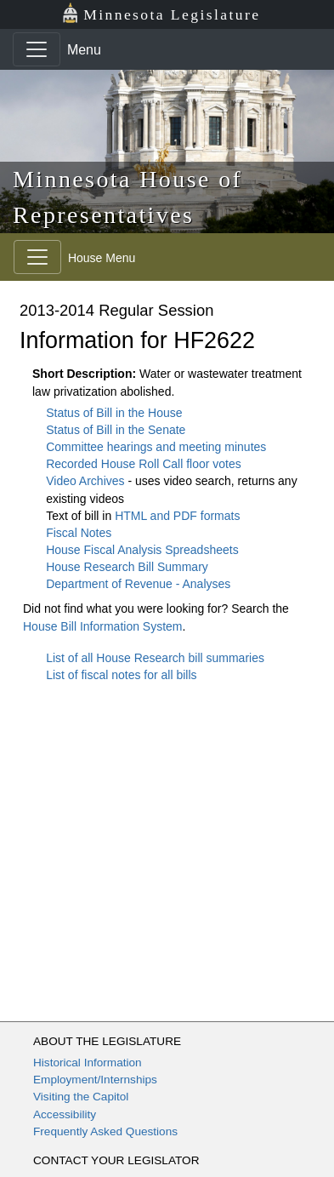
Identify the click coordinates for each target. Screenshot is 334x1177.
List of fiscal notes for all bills (121, 675)
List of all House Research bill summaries (155, 658)
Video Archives (86, 481)
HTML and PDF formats (177, 516)
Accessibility (64, 1114)
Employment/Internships (95, 1079)
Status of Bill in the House (114, 413)
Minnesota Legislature (161, 13)
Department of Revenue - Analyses (138, 584)
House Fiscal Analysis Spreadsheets (142, 550)
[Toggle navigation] (36, 49)
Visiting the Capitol (80, 1096)
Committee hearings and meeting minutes (156, 447)
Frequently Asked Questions (105, 1131)
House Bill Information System (103, 626)
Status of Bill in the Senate (115, 430)
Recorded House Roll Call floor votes (143, 464)
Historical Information (87, 1062)
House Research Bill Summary (127, 567)
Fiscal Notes (78, 533)
